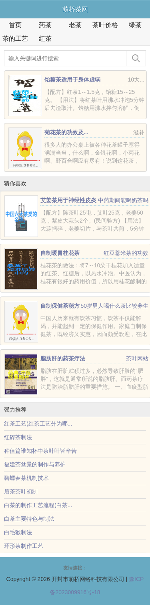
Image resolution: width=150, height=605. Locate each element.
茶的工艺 (15, 38)
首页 (15, 25)
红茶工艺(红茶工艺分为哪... (38, 423)
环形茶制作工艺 (23, 546)
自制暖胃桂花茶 (60, 253)
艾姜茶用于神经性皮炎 (68, 200)
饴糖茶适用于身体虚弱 (72, 79)
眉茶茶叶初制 (21, 491)
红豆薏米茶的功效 (126, 253)
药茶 (45, 25)
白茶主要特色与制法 (29, 518)
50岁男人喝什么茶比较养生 (114, 305)
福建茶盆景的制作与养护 (35, 464)
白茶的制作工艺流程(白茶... (38, 505)
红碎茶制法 (18, 437)
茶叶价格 (105, 25)
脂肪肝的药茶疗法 (62, 358)
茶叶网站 (137, 358)
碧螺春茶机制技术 (26, 478)
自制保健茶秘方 (60, 305)
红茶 (45, 38)
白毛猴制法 (18, 532)
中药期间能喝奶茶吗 (123, 200)
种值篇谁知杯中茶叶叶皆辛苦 (40, 451)
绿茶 (135, 25)
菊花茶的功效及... (66, 132)
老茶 (75, 25)
